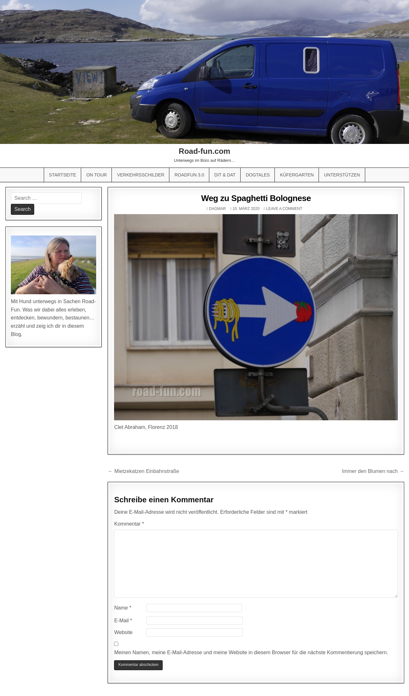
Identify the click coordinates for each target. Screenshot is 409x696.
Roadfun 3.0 (189, 174)
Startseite (62, 174)
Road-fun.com (204, 151)
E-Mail (123, 620)
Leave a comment (284, 208)
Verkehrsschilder (140, 174)
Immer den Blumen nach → (373, 471)
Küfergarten (297, 174)
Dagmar (217, 208)
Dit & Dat (224, 174)
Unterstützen (342, 174)
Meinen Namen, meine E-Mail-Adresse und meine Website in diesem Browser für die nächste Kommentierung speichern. (251, 652)
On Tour (96, 174)
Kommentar (129, 524)
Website (123, 632)
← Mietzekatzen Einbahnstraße (143, 471)
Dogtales (258, 174)
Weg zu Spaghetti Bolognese (256, 198)
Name (122, 607)
